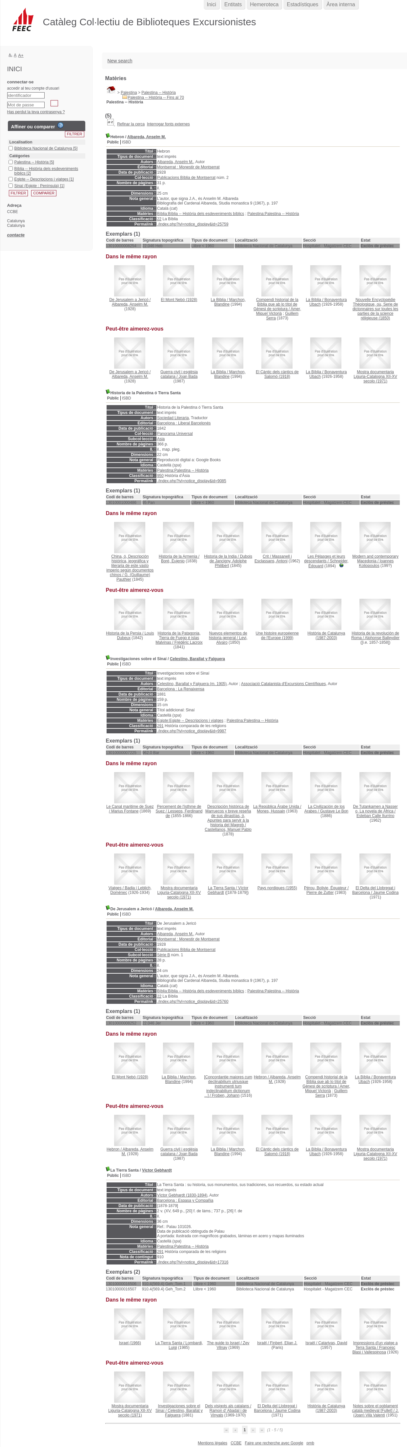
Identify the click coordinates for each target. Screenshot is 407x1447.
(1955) (277, 888)
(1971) (375, 376)
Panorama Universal (175, 433)
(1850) (375, 308)
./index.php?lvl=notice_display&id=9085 (191, 481)
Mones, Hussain (271, 811)
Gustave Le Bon (334, 811)
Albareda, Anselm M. (146, 137)
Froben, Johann (225, 1095)
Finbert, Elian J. (283, 1343)
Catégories (20, 156)
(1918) (277, 374)
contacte (16, 234)
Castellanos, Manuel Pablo (228, 829)
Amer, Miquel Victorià (278, 311)
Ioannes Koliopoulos (376, 563)
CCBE (236, 1443)
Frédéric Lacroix (188, 642)
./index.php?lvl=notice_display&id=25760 (193, 1001)
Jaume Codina (385, 892)
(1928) (179, 299)
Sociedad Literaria (173, 418)
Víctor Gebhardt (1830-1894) (182, 1195)
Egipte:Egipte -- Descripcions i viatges (190, 720)
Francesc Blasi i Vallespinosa (373, 1349)
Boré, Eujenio (173, 561)
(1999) (277, 635)
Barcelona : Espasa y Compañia (185, 1200)
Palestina (129, 92)
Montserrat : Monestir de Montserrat (188, 167)
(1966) (130, 1343)
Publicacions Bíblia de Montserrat (186, 177)
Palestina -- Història (158, 92)
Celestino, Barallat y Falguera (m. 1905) (192, 683)
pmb (310, 1443)
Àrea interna (341, 4)
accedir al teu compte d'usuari (33, 88)
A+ (21, 55)
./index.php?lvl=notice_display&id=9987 (191, 731)
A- (10, 55)
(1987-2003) (326, 635)
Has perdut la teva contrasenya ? (36, 112)
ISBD (126, 142)
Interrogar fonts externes (168, 124)
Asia (161, 439)
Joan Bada (188, 376)
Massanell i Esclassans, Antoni (273, 558)
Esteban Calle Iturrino (375, 815)
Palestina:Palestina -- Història (273, 213)
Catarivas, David (332, 1343)
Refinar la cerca (131, 124)
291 (160, 726)
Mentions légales (212, 1443)
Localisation (21, 142)
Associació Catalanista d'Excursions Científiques (283, 683)
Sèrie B (163, 955)
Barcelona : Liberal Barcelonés (184, 423)
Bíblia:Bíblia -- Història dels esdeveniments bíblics (200, 213)
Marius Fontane (124, 811)
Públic (113, 142)
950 (160, 475)
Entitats (233, 4)
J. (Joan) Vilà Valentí (376, 1412)
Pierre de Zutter (320, 892)
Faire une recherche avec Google (274, 1443)
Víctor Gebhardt (157, 1170)
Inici (211, 4)
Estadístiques (302, 4)
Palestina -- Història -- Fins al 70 (156, 97)
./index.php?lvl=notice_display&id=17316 (193, 1262)
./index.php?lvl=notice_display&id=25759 (193, 224)
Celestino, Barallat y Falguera (197, 659)
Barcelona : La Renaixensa (180, 689)
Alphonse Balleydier (382, 638)
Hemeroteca (264, 4)
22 (159, 219)
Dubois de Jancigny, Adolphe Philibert (231, 561)
